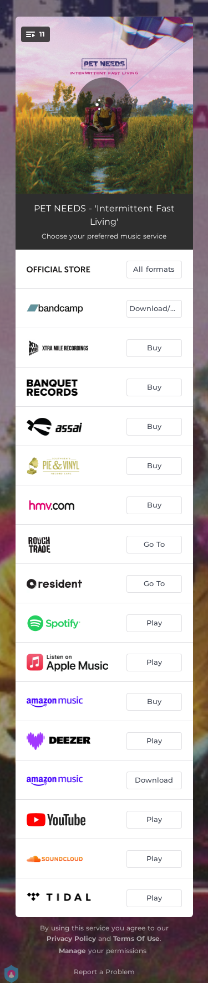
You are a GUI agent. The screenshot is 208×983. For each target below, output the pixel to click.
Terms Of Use (136, 938)
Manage (72, 950)
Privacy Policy (71, 938)
